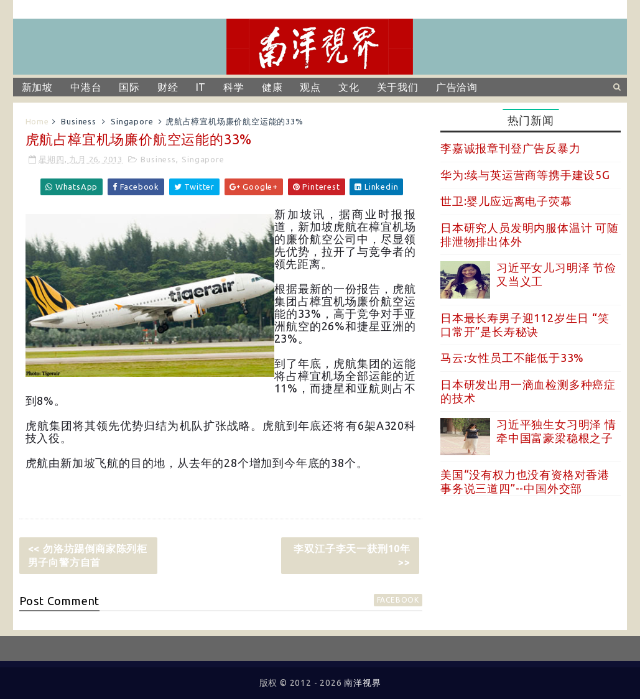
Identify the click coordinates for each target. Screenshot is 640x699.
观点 (310, 87)
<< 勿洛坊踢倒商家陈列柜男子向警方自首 (87, 555)
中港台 (85, 87)
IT (201, 87)
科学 (233, 87)
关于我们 (398, 87)
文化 (348, 87)
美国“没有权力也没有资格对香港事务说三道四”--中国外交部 (525, 481)
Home (37, 121)
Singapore (132, 121)
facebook (398, 600)
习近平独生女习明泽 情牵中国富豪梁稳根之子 (556, 431)
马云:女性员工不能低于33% (512, 357)
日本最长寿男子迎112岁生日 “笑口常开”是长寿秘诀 (525, 325)
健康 (272, 87)
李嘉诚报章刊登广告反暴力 (510, 148)
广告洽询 (457, 87)
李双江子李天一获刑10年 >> (352, 555)
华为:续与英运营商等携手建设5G (525, 175)
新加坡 (37, 87)
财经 (168, 87)
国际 (129, 87)
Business (78, 121)
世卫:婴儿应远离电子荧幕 (506, 201)
